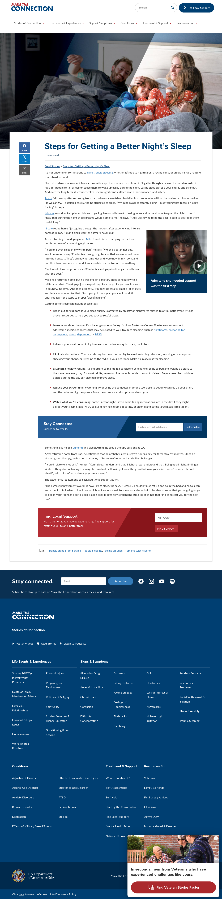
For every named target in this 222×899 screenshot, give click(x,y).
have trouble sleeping (100, 172)
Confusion (86, 707)
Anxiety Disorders (23, 797)
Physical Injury (55, 673)
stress (72, 334)
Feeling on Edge (113, 550)
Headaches (153, 683)
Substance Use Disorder (73, 788)
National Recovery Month (121, 836)
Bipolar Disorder (22, 807)
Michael (49, 213)
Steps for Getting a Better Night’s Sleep (86, 166)
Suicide (63, 817)
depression (83, 334)
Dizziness (119, 673)
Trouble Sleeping (92, 550)
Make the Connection (124, 876)
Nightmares (154, 707)
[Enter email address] (159, 427)
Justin (48, 198)
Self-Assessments (116, 788)
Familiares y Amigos (156, 797)
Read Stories (52, 166)
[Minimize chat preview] (216, 838)
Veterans (149, 778)
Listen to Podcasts (75, 643)
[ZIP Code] (178, 517)
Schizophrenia (67, 807)
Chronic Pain (88, 697)
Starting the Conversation (121, 807)
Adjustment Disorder (25, 778)
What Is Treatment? (118, 778)
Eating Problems (123, 683)
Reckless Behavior (190, 673)
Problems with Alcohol (137, 550)
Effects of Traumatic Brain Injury (78, 778)
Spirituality (52, 707)
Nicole (49, 228)
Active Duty (151, 817)
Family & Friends (154, 788)
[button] (29, 24)
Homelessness (20, 734)
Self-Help (111, 797)
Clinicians (150, 807)
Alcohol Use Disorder (25, 788)
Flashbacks (120, 716)
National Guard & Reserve (160, 826)
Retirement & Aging (57, 697)
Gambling (119, 726)
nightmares (160, 330)
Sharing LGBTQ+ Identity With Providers (22, 677)
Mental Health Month (119, 826)
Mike (89, 239)
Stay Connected (58, 424)
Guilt (150, 673)
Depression (19, 817)
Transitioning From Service (65, 550)
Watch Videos (24, 643)
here (21, 894)
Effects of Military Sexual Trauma (32, 826)
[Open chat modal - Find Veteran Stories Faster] (173, 887)
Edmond (78, 448)
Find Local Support (198, 8)
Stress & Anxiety (189, 711)
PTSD (98, 334)
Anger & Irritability (91, 687)
